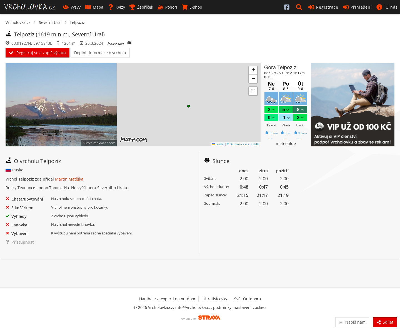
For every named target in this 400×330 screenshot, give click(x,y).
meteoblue (286, 143)
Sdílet (385, 322)
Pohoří (167, 7)
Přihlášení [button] (357, 7)
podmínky (222, 307)
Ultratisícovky (214, 298)
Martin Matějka (69, 179)
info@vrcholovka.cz (193, 307)
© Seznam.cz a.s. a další (243, 144)
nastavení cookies (250, 307)
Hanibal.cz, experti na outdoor (167, 298)
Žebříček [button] (141, 7)
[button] (300, 7)
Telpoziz (77, 22)
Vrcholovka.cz (18, 22)
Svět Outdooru (247, 298)
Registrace (323, 7)
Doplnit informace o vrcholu (100, 52)
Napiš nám (352, 322)
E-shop (192, 7)
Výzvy (72, 7)
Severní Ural (50, 22)
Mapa (94, 7)
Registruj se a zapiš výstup (37, 52)
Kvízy (116, 7)
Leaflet (218, 144)
